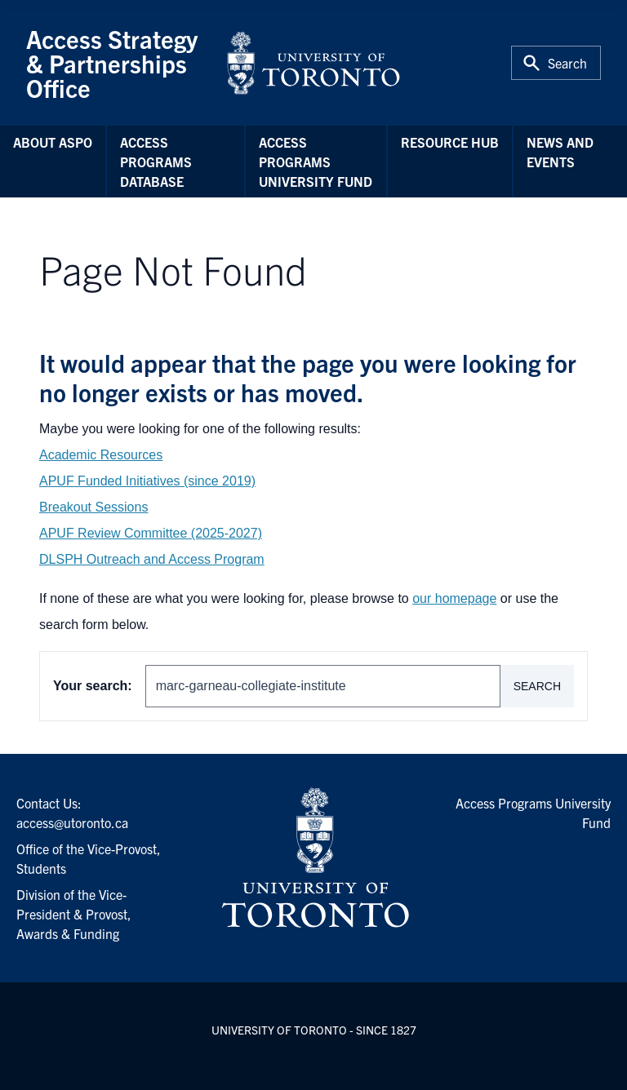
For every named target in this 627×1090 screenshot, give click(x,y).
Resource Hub (450, 142)
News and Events (560, 152)
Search (537, 686)
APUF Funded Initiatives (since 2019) (147, 481)
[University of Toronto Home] (313, 62)
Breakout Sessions (93, 507)
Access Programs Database (156, 161)
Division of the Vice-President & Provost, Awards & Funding (73, 914)
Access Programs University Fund (315, 161)
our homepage (454, 598)
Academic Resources (100, 455)
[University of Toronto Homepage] (313, 858)
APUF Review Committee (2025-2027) (150, 533)
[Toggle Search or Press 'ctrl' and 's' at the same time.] (556, 63)
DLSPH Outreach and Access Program (152, 559)
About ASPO (52, 142)
